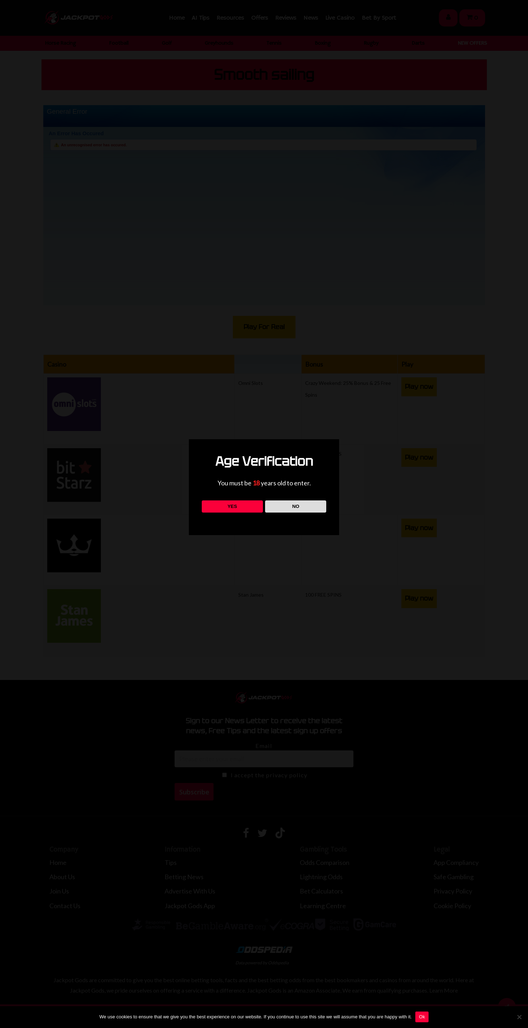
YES (232, 506)
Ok (422, 1016)
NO (295, 506)
